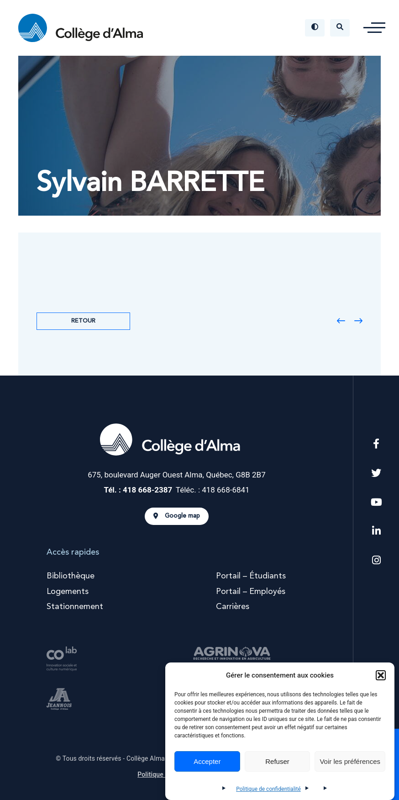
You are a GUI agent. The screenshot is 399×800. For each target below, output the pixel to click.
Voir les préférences (350, 761)
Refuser (277, 761)
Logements (68, 592)
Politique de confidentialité (268, 789)
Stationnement (75, 607)
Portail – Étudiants (251, 576)
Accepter (207, 761)
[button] (380, 675)
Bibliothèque (70, 576)
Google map (176, 516)
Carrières (232, 607)
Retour (83, 321)
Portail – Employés (250, 592)
